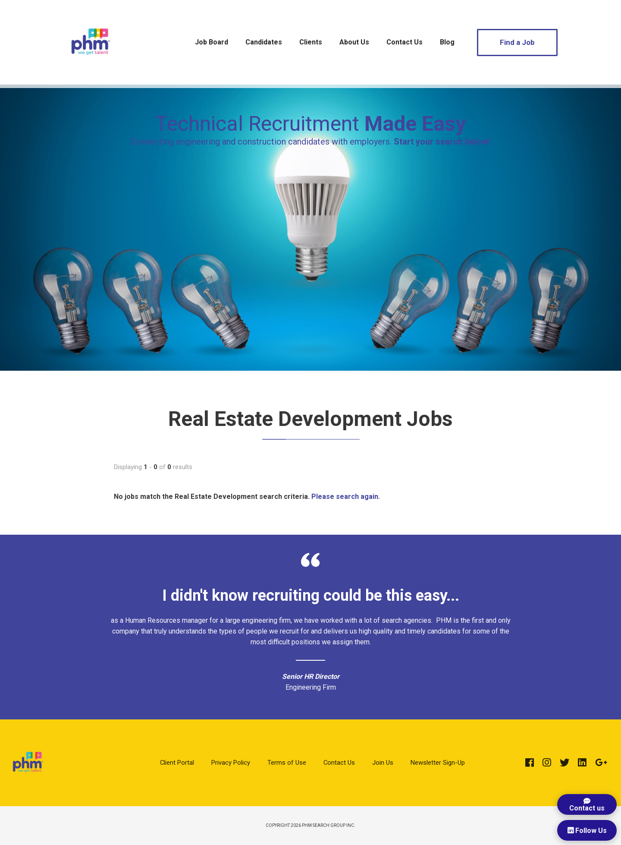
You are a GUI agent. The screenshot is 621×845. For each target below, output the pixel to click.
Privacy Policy (230, 762)
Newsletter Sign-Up (438, 762)
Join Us (382, 762)
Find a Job (517, 42)
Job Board (211, 42)
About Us (354, 42)
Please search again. (345, 496)
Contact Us (404, 42)
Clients (310, 42)
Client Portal (177, 762)
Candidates (263, 42)
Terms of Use (286, 762)
